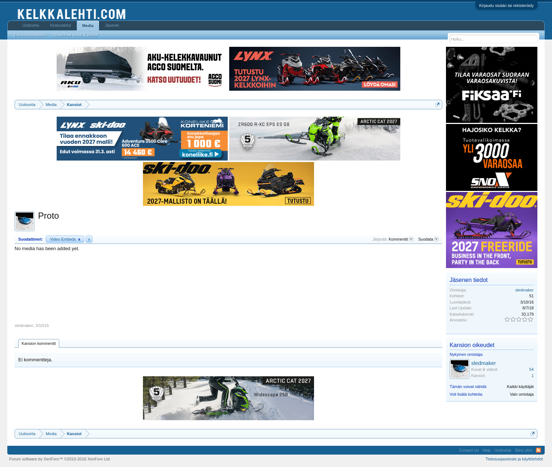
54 (531, 369)
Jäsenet (112, 25)
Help (487, 450)
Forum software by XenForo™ (60, 459)
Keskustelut (60, 25)
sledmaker (24, 325)
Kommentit (401, 239)
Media (88, 25)
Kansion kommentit (39, 343)
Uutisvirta (30, 25)
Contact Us (469, 450)
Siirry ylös (523, 450)
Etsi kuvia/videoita (30, 35)
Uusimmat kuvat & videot (75, 35)
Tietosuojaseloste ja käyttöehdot (514, 459)
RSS (538, 450)
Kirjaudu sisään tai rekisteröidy (506, 5)
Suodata (428, 239)
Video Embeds (65, 239)
